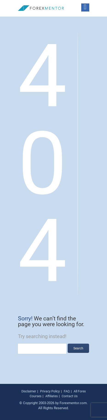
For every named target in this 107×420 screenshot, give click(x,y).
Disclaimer (28, 391)
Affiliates (51, 396)
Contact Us (70, 396)
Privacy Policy (50, 391)
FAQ (67, 391)
